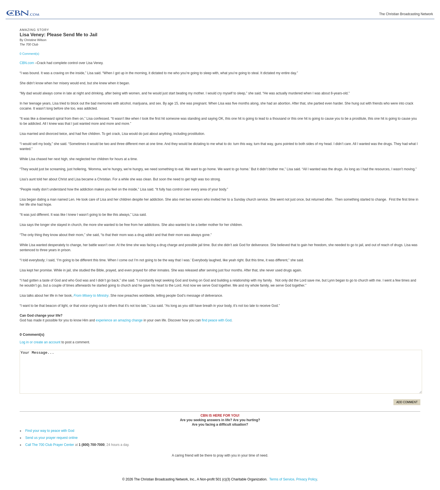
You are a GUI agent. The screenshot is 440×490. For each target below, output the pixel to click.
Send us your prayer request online (51, 438)
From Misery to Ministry (91, 296)
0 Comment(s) (29, 53)
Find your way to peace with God (49, 431)
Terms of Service (281, 479)
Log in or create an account (40, 342)
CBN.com (27, 63)
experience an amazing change (119, 320)
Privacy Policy (306, 479)
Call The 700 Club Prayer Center (49, 445)
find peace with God (217, 320)
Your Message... (221, 372)
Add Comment (407, 402)
